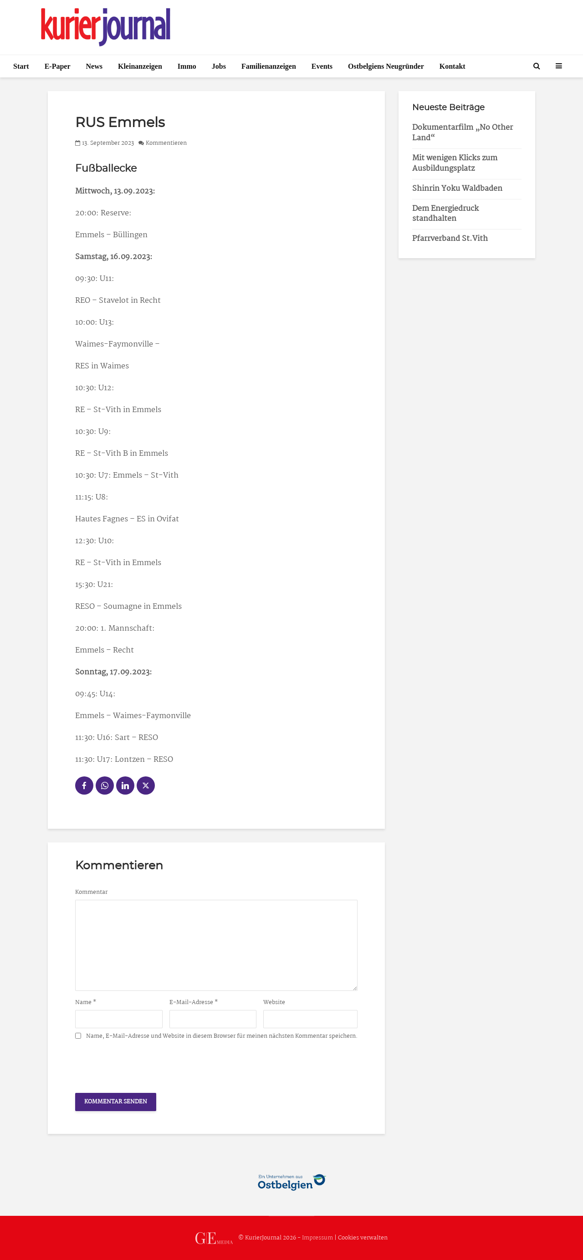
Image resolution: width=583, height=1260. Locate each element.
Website (274, 1002)
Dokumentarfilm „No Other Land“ (462, 133)
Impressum (317, 1238)
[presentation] (144, 1063)
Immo (187, 66)
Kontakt (452, 66)
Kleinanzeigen (140, 66)
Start (21, 66)
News (94, 66)
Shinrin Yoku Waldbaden (457, 189)
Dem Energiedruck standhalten (445, 214)
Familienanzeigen (268, 66)
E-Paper (58, 66)
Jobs (219, 66)
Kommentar (91, 892)
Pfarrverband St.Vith (450, 239)
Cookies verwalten (363, 1238)
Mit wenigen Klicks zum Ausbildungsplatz (454, 163)
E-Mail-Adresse (193, 1002)
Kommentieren (166, 143)
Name (86, 1002)
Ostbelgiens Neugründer (386, 66)
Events (322, 66)
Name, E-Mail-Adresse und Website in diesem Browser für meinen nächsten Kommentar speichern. (222, 1036)
